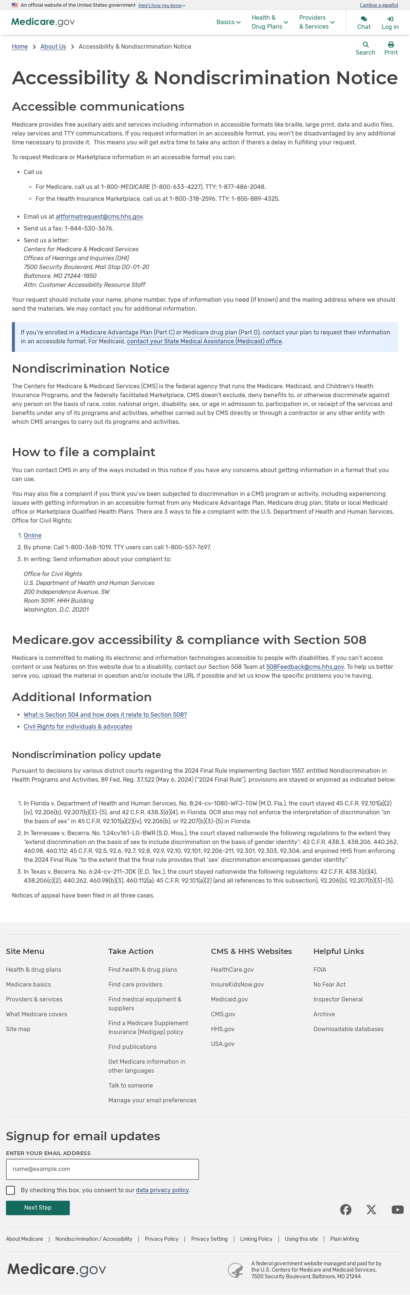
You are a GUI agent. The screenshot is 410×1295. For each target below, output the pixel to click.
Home (20, 46)
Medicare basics (28, 984)
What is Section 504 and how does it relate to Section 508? (105, 714)
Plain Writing (344, 1239)
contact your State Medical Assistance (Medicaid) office (204, 341)
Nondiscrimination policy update (86, 754)
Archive (324, 1014)
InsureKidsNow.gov (237, 984)
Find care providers (135, 984)
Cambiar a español (379, 5)
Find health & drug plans (142, 969)
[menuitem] (228, 22)
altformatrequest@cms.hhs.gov (99, 216)
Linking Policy (256, 1239)
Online (33, 535)
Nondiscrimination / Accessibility (94, 1239)
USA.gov (223, 1043)
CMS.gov (223, 1014)
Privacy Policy (162, 1239)
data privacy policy (162, 1190)
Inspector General (338, 999)
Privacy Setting (209, 1239)
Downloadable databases (348, 1029)
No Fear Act (329, 984)
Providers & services (34, 999)
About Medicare (24, 1239)
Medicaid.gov (229, 999)
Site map (18, 1029)
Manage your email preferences (152, 1100)
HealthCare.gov (232, 969)
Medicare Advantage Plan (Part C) (128, 332)
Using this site (301, 1239)
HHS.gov (223, 1029)
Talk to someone (130, 1085)
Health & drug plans (33, 969)
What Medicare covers (36, 1014)
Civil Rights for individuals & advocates (78, 726)
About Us (53, 46)
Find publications (132, 1046)
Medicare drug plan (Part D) (221, 332)
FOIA (319, 969)
